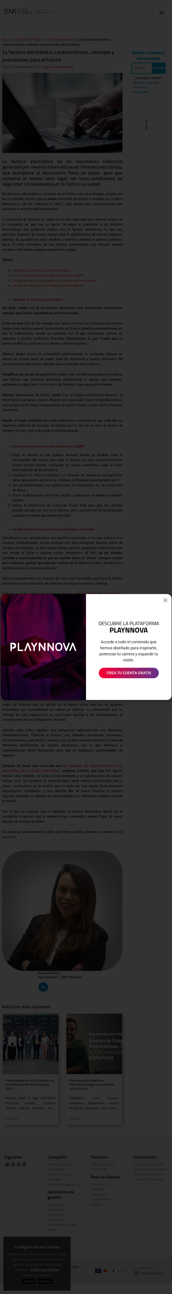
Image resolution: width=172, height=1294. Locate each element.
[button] (165, 600)
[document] (86, 647)
